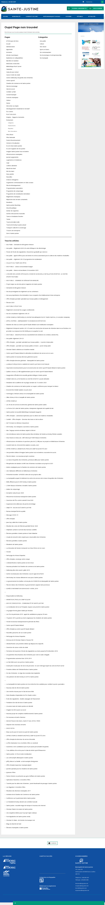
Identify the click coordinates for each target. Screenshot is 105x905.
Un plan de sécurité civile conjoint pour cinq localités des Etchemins (26, 539)
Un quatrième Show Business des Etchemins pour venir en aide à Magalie (27, 657)
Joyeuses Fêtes (10, 775)
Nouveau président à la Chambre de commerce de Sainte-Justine (25, 569)
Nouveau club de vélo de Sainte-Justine (17, 690)
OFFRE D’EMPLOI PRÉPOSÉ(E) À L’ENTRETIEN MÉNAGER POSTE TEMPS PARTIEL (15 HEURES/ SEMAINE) (38, 320)
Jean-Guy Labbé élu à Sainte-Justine (16, 525)
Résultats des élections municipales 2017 (18, 793)
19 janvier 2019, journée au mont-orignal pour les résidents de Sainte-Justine (29, 620)
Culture (8, 103)
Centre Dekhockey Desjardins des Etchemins (19, 80)
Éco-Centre (9, 114)
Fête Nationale (10, 140)
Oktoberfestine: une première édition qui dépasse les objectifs (24, 646)
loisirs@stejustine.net (81, 890)
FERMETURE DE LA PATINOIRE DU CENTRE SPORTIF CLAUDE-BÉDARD (27, 381)
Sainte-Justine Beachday (13, 208)
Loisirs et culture (32, 19)
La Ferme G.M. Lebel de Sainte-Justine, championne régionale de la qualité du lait (29, 411)
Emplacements (12, 128)
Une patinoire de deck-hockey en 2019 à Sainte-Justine (22, 679)
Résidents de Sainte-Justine (14, 547)
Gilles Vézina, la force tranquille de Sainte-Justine (20, 400)
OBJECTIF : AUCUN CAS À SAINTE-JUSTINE (18, 510)
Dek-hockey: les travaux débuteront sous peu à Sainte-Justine (24, 580)
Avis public (43, 43)
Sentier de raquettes (12, 213)
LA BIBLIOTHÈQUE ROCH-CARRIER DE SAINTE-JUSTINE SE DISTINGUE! (27, 367)
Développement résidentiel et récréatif (17, 111)
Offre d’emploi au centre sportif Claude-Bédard (20, 631)
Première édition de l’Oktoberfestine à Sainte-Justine (21, 672)
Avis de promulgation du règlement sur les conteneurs (22, 294)
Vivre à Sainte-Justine (12, 236)
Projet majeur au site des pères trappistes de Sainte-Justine (24, 287)
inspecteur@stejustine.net (82, 893)
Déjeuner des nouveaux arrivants (16, 727)
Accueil (5, 19)
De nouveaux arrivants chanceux (15, 720)
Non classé (43, 49)
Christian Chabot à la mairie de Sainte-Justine (19, 812)
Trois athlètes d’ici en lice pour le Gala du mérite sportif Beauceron (25, 753)
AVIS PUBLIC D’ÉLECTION (14, 309)
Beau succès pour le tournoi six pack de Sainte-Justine (22, 734)
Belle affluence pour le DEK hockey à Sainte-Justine (21, 484)
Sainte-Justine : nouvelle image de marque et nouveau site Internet (26, 808)
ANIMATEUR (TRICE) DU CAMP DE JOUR (18, 602)
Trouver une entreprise (13, 233)
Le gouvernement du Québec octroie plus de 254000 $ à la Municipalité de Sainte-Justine (32, 584)
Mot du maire (10, 174)
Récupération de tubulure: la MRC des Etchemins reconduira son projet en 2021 (29, 466)
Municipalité (16, 19)
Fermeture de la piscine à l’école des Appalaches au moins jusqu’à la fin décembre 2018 (32, 653)
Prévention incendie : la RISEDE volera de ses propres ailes (23, 477)
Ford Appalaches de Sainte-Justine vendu (18, 819)
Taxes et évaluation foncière (14, 219)
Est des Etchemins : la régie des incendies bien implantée (23, 675)
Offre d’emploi (10, 521)
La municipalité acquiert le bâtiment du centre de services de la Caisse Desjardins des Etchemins (34, 481)
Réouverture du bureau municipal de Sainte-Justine (21, 499)
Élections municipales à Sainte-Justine (17, 830)
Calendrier (9, 72)
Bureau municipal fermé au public (15, 514)
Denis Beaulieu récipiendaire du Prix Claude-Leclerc (21, 698)
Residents (9, 205)
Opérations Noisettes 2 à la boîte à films (18, 782)
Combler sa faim (11, 94)
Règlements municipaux (13, 199)
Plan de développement (13, 188)
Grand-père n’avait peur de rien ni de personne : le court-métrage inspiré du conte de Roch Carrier (35, 668)
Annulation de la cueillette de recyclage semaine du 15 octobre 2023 (26, 385)
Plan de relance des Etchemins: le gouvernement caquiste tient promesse (28, 587)
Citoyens (68, 19)
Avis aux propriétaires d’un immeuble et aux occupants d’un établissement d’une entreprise (33, 298)
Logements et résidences (14, 162)
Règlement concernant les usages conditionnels (20, 312)
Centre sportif (10, 83)
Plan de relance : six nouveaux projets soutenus (20, 459)
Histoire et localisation (12, 145)
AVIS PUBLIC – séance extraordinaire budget (19, 269)
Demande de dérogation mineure (16, 290)
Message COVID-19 (12, 517)
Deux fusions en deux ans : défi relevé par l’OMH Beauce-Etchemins (26, 440)
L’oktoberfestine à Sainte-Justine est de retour (20, 565)
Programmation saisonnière (14, 191)
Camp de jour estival (12, 74)
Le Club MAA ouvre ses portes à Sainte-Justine (20, 664)
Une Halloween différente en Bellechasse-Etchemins (21, 473)
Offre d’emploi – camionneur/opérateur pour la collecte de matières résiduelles (29, 418)
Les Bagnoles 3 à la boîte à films (15, 789)
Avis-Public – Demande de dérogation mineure (20, 247)
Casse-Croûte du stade (13, 77)
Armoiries (9, 55)
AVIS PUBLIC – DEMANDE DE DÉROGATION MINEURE (22, 283)
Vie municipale (44, 60)
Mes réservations (12, 134)
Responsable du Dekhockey (14, 598)
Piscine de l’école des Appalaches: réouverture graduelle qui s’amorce (26, 254)
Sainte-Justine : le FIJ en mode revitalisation (19, 756)
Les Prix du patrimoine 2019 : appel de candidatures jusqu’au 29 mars (26, 617)
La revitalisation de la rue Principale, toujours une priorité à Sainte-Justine (27, 609)
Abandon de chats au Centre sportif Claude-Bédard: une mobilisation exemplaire (29, 327)
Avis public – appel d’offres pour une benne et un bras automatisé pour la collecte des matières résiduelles (37, 258)
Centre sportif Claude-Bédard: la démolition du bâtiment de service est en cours (29, 356)
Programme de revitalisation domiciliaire (18, 196)
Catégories (11, 125)
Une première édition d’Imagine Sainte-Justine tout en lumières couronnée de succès (31, 455)
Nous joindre (94, 8)
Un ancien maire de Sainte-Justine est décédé (19, 709)
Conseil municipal (11, 97)
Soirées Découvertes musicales (15, 216)
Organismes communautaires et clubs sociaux (19, 185)
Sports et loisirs (44, 52)
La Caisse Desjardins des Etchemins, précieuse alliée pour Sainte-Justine (27, 462)
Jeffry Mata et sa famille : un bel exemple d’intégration (22, 764)
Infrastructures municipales (14, 157)
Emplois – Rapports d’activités (15, 120)
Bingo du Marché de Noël (13, 826)
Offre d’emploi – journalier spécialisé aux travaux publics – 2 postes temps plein (29, 345)
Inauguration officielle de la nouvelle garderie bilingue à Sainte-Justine (26, 378)
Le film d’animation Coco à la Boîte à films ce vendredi (22, 745)
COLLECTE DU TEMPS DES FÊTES (16, 265)
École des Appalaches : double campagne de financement (23, 701)
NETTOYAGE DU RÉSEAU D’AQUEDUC (17, 425)
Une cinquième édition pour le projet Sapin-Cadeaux (21, 815)
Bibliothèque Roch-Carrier (13, 69)
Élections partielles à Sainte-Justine (16, 543)
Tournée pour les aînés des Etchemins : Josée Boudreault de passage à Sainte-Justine (31, 786)
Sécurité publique (11, 210)
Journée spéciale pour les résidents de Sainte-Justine (21, 771)
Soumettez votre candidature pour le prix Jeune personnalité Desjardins (27, 749)
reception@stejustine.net (81, 888)
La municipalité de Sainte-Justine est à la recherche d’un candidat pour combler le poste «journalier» (35, 687)
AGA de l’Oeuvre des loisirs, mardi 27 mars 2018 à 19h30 (23, 723)
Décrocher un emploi (12, 108)
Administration (10, 49)
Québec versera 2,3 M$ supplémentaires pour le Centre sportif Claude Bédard (29, 374)
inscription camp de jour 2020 (15, 495)
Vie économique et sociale (51, 19)
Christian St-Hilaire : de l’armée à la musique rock (20, 823)
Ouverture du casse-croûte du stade (17, 650)
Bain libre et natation (12, 63)
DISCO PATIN (10, 731)
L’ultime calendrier (11, 168)
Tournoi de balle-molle (12, 224)
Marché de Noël (11, 171)
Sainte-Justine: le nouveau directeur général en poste (21, 359)
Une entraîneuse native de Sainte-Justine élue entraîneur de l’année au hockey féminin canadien (34, 436)
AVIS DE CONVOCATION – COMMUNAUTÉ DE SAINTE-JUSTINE (25, 606)
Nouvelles (9, 179)
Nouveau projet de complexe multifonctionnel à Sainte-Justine (24, 716)
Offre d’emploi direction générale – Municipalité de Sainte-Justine (25, 363)
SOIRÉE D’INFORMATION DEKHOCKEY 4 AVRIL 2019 (22, 591)
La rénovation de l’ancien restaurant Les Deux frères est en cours (25, 550)
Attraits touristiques (12, 57)
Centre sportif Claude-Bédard (15, 628)
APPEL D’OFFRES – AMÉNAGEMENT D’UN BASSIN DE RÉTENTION (26, 323)
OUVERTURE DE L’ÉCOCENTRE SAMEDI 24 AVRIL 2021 (22, 447)
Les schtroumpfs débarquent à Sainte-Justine (19, 760)
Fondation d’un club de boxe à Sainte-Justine (19, 705)
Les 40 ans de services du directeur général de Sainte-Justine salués (26, 407)
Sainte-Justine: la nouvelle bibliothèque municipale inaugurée (23, 414)
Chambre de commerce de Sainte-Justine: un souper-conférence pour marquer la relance (32, 389)
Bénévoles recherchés (12, 66)
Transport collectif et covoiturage (16, 230)
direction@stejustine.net (81, 886)
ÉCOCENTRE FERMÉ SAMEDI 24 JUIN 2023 (19, 392)
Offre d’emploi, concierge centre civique (18, 561)
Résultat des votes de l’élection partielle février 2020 (22, 528)
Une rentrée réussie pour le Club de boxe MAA (20, 694)
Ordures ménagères (12, 182)
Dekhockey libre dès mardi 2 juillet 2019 (18, 573)
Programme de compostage (14, 193)
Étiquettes (10, 131)
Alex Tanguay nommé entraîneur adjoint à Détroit (20, 433)
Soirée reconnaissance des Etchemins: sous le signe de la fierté (25, 576)
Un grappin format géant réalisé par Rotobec (19, 613)
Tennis (8, 222)
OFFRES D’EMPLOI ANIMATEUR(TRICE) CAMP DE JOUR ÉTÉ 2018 (25, 738)
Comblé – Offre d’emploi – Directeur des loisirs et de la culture (24, 422)
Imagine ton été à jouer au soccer (16, 712)
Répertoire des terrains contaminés (16, 202)
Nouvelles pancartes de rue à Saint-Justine (18, 635)
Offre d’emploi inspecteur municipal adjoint (18, 767)
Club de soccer (10, 91)
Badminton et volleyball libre (14, 60)
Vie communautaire (45, 55)
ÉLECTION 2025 (11, 117)
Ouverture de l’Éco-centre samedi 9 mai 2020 (19, 503)
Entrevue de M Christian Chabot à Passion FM (19, 642)
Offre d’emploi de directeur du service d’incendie (20, 742)
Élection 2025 (10, 305)
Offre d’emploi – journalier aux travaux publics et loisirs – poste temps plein (28, 348)
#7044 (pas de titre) (12, 43)
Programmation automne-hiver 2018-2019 (19, 661)
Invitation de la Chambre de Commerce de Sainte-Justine (23, 797)
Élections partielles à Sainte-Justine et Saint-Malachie (21, 536)
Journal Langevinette (75, 8)
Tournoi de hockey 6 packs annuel (16, 227)
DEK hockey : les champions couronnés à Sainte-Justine (22, 429)
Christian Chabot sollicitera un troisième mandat (20, 352)
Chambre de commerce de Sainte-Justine (18, 86)
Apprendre (9, 52)
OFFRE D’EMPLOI (11, 403)
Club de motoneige (11, 89)
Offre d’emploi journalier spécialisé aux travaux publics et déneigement (27, 301)
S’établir (80, 19)
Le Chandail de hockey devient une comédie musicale (21, 804)
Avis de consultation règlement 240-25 (17, 316)
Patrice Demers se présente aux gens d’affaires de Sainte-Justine (25, 778)
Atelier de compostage (13, 492)
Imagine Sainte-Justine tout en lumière (17, 154)
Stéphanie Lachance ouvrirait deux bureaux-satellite (21, 532)
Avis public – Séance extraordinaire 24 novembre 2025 (22, 273)
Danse (8, 105)
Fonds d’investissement (13, 143)
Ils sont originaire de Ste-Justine (15, 151)
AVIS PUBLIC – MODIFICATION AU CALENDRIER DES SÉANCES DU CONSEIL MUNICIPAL (32, 337)
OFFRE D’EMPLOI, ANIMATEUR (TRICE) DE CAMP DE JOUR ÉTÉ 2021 (26, 451)
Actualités (91, 19)
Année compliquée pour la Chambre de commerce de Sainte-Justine (26, 470)
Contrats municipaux (12, 100)
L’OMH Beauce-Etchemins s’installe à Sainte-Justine (21, 488)
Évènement (9, 122)
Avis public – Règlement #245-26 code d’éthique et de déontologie (26, 251)
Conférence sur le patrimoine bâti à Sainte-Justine (20, 801)
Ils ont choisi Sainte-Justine (14, 148)
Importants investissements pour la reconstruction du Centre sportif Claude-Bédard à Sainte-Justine (35, 370)
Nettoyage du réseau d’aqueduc (15, 558)
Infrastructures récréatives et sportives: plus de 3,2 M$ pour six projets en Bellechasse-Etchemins (35, 444)
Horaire (8, 554)
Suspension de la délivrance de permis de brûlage (20, 506)
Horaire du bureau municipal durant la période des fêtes (22, 624)
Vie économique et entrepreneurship (50, 57)
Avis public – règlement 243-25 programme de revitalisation (24, 262)
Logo (7, 165)
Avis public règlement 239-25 (15, 341)
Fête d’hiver (9, 137)
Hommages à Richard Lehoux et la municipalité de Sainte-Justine (25, 396)
